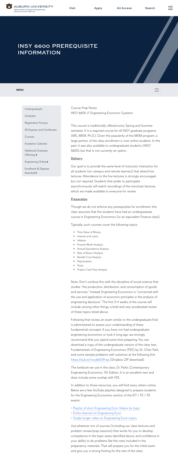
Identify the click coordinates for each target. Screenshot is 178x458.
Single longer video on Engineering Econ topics (105, 418)
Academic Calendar (36, 143)
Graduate (30, 116)
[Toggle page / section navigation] (157, 90)
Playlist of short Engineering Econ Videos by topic (106, 408)
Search (150, 8)
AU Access (124, 8)
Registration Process (36, 123)
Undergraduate (33, 109)
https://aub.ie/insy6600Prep (90, 360)
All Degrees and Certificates (41, 130)
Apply (98, 8)
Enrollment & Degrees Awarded (37, 171)
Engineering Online (36, 161)
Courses (29, 136)
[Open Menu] (170, 8)
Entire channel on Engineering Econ (97, 413)
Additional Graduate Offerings (36, 153)
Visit (72, 8)
